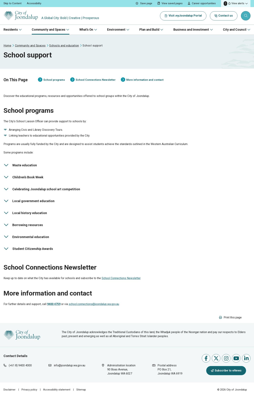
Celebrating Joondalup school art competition (42, 200)
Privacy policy (29, 410)
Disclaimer (10, 410)
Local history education (25, 224)
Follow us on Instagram (226, 379)
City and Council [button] (234, 29)
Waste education (20, 176)
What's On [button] (86, 29)
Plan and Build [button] (149, 29)
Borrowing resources (23, 235)
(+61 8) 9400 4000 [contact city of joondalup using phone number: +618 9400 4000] (20, 386)
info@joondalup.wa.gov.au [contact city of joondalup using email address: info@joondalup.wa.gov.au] (69, 386)
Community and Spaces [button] (48, 29)
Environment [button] (116, 29)
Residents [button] (11, 29)
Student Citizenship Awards (28, 259)
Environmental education (26, 247)
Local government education (29, 212)
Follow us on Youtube (236, 379)
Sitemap (81, 410)
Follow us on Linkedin (246, 379)
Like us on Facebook (206, 379)
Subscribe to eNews (226, 391)
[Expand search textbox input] (245, 15)
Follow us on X (216, 379)
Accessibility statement (56, 410)
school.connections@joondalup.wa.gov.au (94, 321)
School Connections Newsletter (93, 83)
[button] (235, 3)
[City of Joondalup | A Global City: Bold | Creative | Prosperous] (22, 16)
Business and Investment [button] (191, 29)
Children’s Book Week (23, 188)
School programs (51, 83)
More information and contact (142, 83)
